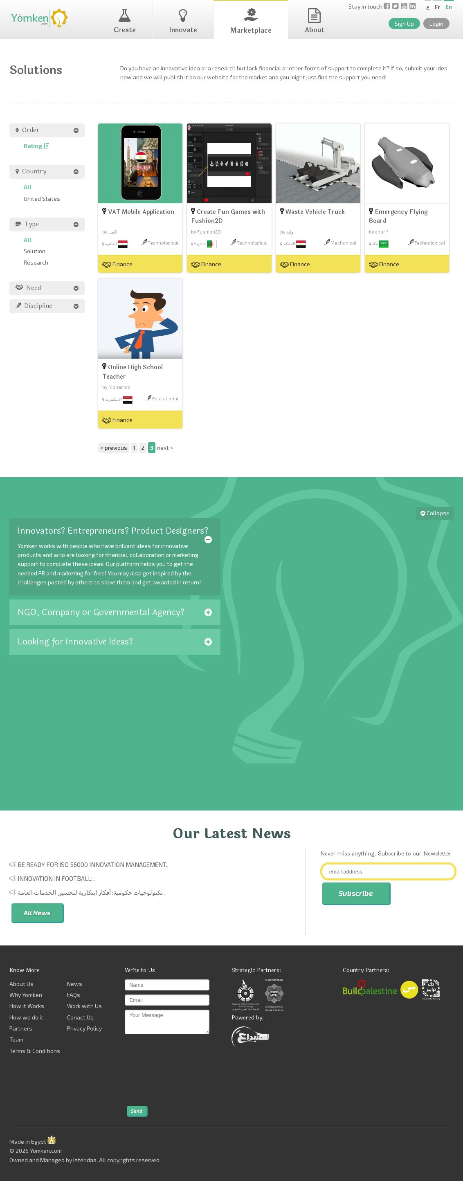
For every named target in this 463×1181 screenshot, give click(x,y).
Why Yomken (25, 994)
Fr (437, 7)
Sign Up (404, 23)
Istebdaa (85, 1159)
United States (42, 198)
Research (36, 262)
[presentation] (158, 1070)
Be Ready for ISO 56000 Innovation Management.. (93, 864)
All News (37, 912)
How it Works (26, 1005)
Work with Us (84, 1005)
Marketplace (251, 22)
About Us (21, 983)
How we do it (26, 1017)
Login (436, 23)
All (27, 187)
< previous (113, 447)
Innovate (183, 21)
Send (136, 1111)
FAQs (73, 994)
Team (16, 1039)
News (74, 983)
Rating (36, 145)
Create (125, 21)
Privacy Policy (84, 1028)
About (314, 21)
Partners (20, 1028)
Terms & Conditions (34, 1050)
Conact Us (80, 1017)
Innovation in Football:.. (56, 878)
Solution (34, 250)
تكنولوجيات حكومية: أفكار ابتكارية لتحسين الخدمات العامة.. (91, 892)
